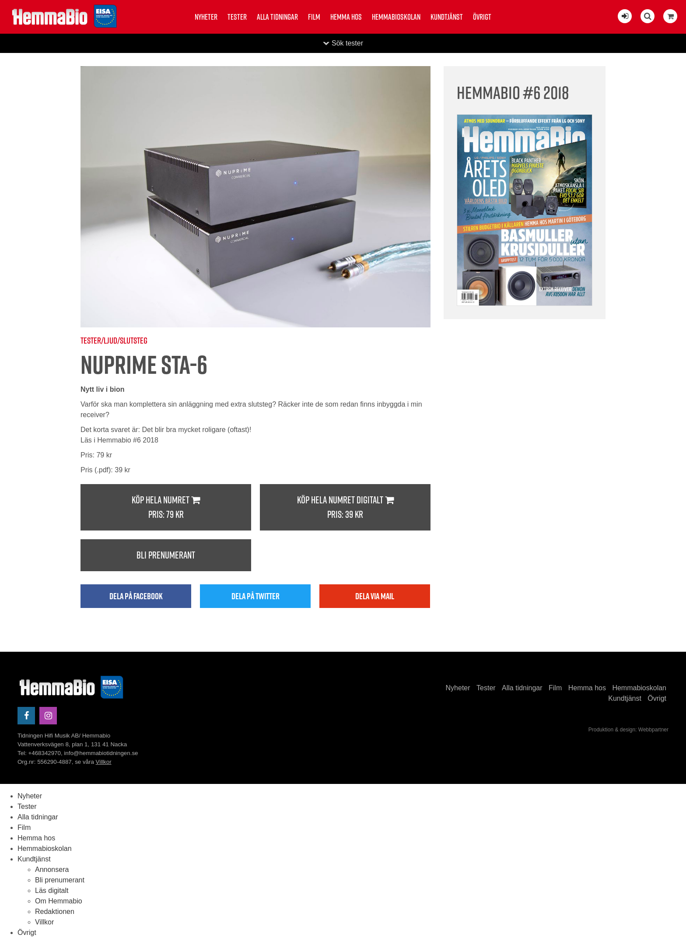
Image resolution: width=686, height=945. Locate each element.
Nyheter (206, 16)
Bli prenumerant (165, 555)
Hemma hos (346, 16)
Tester (237, 16)
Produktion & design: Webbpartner (628, 730)
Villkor (104, 762)
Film (314, 16)
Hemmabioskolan (396, 16)
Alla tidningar (277, 16)
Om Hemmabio (58, 901)
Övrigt (482, 16)
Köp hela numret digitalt (345, 507)
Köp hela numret (166, 507)
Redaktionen (54, 911)
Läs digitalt (52, 890)
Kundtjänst (446, 16)
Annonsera (52, 869)
